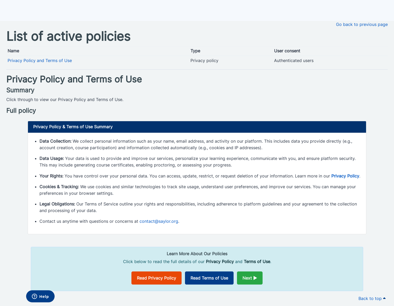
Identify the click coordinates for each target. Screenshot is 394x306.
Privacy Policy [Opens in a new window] (345, 176)
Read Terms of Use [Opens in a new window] (209, 278)
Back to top (372, 298)
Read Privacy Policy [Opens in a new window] (156, 278)
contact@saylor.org (159, 221)
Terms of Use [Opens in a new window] (257, 261)
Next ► (249, 278)
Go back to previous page (362, 24)
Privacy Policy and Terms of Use (40, 60)
